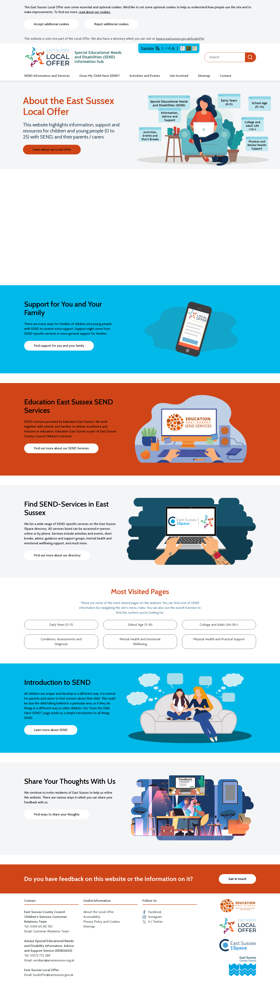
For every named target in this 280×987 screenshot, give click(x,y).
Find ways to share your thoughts (57, 814)
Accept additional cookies (51, 24)
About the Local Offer (98, 912)
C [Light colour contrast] (194, 48)
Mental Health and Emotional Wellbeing (140, 641)
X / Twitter (153, 922)
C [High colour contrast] (188, 48)
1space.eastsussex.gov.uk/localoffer (180, 39)
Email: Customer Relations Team (46, 931)
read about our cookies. (95, 12)
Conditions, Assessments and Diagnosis (61, 641)
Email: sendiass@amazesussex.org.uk (49, 960)
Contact (225, 76)
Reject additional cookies (111, 24)
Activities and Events (144, 76)
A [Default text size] (166, 48)
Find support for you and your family (59, 346)
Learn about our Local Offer (52, 149)
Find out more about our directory (57, 555)
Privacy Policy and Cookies (101, 921)
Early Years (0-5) (61, 625)
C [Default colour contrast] (182, 48)
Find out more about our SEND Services (61, 448)
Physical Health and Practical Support (219, 639)
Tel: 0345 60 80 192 (38, 926)
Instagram (152, 917)
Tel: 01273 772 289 (37, 955)
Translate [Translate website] (150, 48)
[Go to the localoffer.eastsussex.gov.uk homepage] (73, 57)
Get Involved (179, 76)
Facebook (152, 912)
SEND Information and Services (47, 76)
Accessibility (91, 917)
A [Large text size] (169, 48)
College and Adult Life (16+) (219, 625)
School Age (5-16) (140, 625)
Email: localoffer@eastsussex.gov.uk (48, 975)
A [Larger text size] (173, 48)
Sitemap (204, 76)
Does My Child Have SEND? (100, 76)
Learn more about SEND (51, 730)
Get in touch (237, 879)
